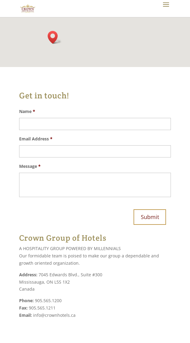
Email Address (36, 139)
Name (27, 111)
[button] (55, 37)
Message (30, 166)
